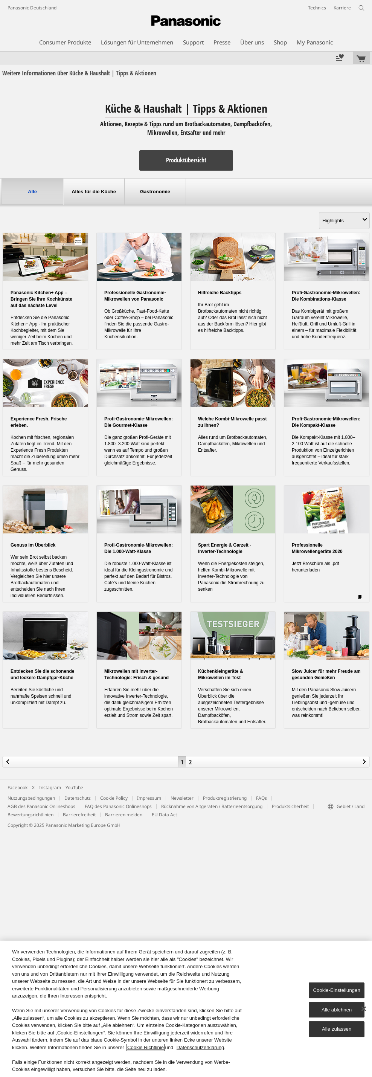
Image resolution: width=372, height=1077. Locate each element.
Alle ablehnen (337, 1010)
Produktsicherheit (290, 806)
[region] (186, 1009)
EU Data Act (164, 814)
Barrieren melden (123, 814)
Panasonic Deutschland (32, 8)
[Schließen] (363, 1009)
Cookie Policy (114, 798)
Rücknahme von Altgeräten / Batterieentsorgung (211, 806)
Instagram (50, 787)
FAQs (261, 798)
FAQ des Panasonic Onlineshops (118, 806)
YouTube (74, 787)
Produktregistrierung (225, 798)
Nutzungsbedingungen (31, 798)
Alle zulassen (336, 1029)
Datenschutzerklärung (200, 1047)
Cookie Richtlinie (145, 1047)
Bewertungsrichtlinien (30, 814)
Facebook (17, 787)
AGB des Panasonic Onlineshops (41, 806)
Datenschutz (77, 798)
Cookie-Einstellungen (336, 990)
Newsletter (182, 798)
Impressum (149, 798)
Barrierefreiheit (79, 814)
